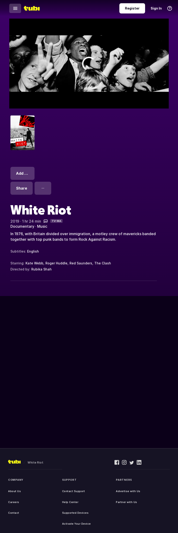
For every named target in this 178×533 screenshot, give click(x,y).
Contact (13, 512)
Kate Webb (34, 263)
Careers (13, 502)
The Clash (102, 263)
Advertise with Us (128, 491)
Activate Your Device (76, 523)
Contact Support (73, 491)
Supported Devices (75, 512)
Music (42, 226)
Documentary (22, 226)
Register (132, 8)
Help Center (70, 502)
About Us (14, 491)
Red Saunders (81, 263)
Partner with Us (126, 502)
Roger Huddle (56, 263)
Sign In (156, 8)
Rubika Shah (41, 269)
